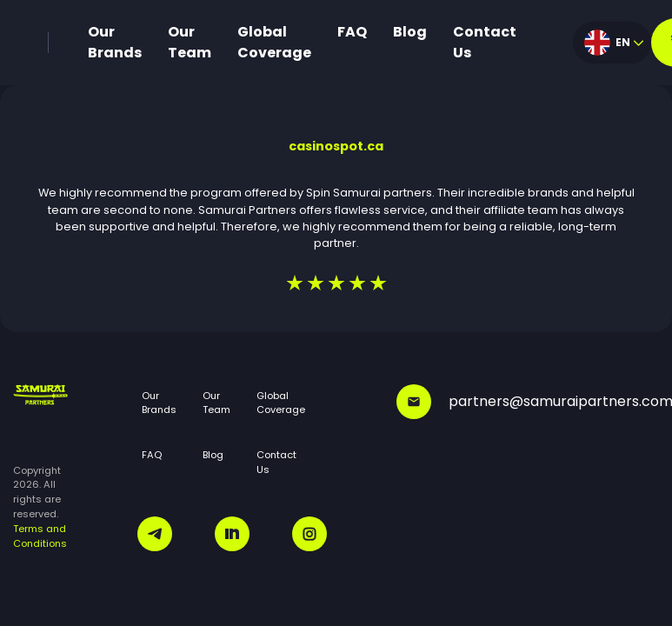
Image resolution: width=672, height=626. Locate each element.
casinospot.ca (336, 146)
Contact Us (484, 42)
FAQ (352, 32)
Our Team (189, 42)
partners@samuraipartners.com (527, 401)
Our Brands (115, 42)
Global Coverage (274, 42)
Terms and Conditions (40, 536)
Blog (410, 32)
